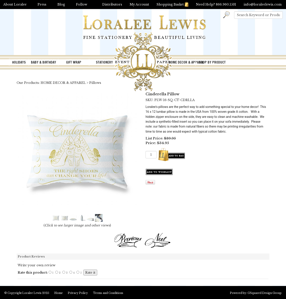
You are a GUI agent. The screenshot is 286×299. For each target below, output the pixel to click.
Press (42, 4)
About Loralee (15, 4)
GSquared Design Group (265, 293)
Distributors (112, 4)
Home (58, 293)
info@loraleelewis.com (263, 4)
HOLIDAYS (19, 62)
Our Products (28, 83)
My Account (139, 4)
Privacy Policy (78, 293)
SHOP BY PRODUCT (212, 62)
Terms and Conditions (108, 293)
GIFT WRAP (73, 62)
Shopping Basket (172, 4)
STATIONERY (104, 62)
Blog (61, 4)
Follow (81, 4)
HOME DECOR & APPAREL (182, 62)
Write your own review (36, 265)
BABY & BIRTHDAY (43, 62)
